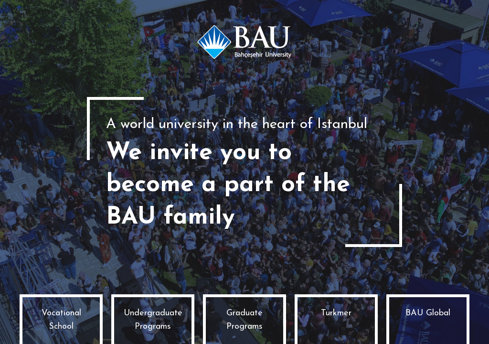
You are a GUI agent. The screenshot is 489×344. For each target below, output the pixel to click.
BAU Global (427, 313)
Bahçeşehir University (244, 42)
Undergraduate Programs (153, 320)
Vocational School (61, 320)
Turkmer (336, 313)
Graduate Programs (244, 320)
